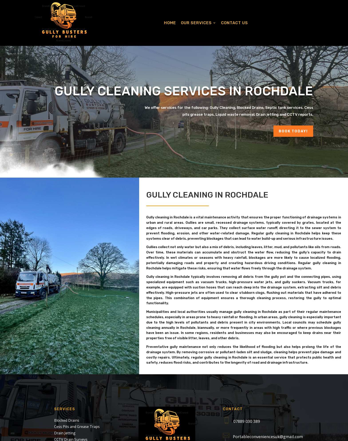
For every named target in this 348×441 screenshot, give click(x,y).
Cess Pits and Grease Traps (77, 426)
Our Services (196, 22)
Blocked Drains (66, 420)
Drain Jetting (64, 433)
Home (170, 22)
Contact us (234, 22)
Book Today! (293, 131)
